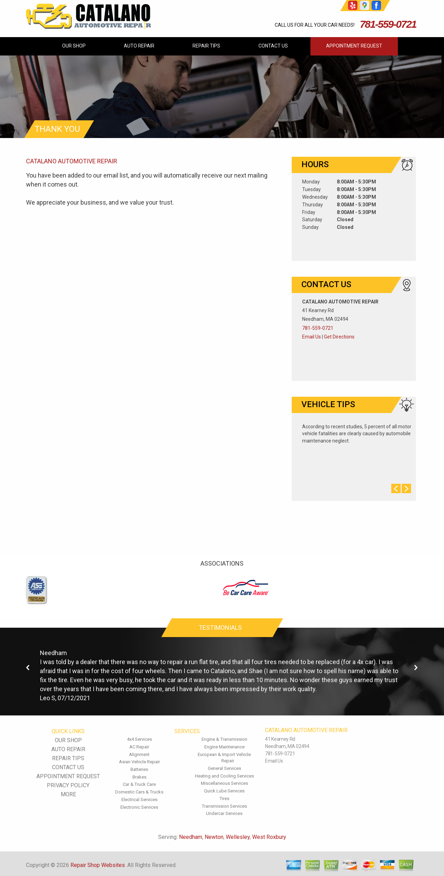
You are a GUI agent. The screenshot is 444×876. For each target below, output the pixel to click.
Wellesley (238, 837)
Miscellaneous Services (224, 783)
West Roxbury (269, 837)
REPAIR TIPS (206, 46)
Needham (53, 652)
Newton (214, 837)
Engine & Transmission (224, 739)
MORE (68, 794)
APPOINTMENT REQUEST (354, 46)
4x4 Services (139, 739)
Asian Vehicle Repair (139, 761)
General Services (224, 768)
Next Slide (406, 488)
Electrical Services (139, 799)
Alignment (139, 754)
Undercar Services (224, 813)
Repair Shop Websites (97, 865)
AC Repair (139, 746)
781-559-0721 (388, 24)
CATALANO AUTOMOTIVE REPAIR (71, 161)
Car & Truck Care (139, 784)
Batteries (139, 769)
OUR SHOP (74, 46)
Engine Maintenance (224, 746)
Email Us (311, 337)
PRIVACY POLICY (68, 785)
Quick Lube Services (224, 790)
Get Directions (339, 337)
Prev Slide (396, 488)
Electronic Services (139, 807)
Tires (224, 798)
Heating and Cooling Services (224, 776)
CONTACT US (273, 46)
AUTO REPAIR (139, 46)
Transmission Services (224, 806)
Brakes (139, 777)
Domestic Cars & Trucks (139, 792)
